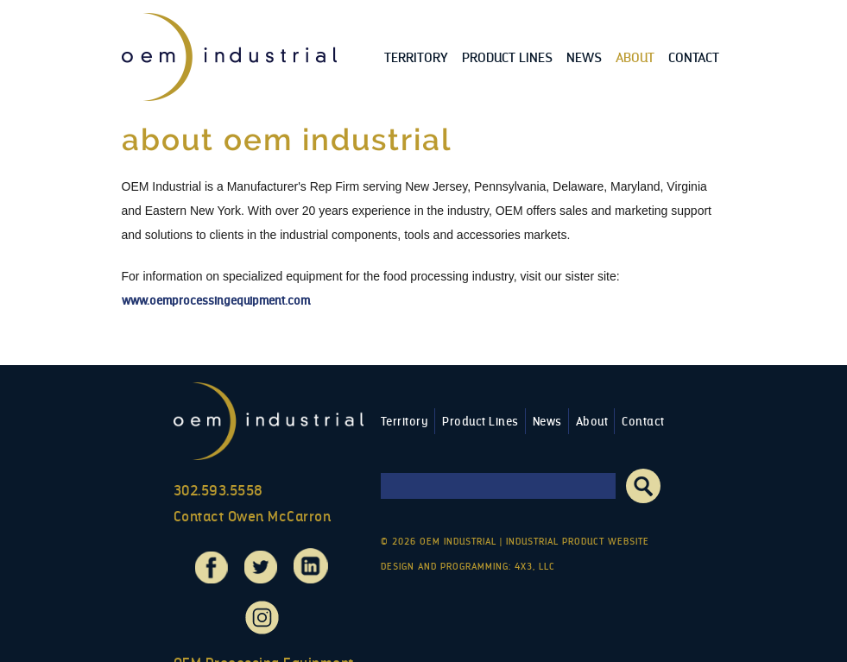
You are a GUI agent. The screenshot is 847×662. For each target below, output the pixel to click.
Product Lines (507, 57)
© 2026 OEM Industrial (438, 541)
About (635, 57)
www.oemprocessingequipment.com (216, 300)
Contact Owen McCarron (253, 517)
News (584, 57)
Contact (693, 57)
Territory (416, 57)
